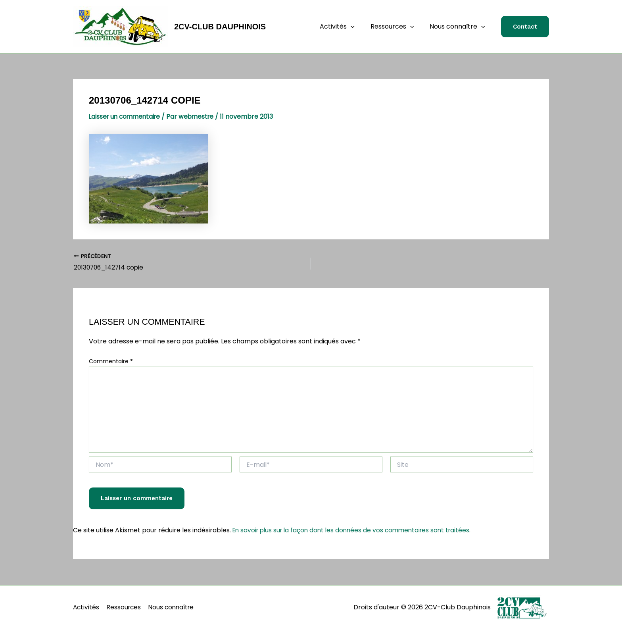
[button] (525, 27)
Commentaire (111, 362)
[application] (359, 26)
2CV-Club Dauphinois (220, 26)
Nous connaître (459, 26)
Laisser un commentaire (126, 116)
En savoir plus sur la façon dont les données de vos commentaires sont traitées (355, 531)
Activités (345, 26)
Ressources (397, 26)
